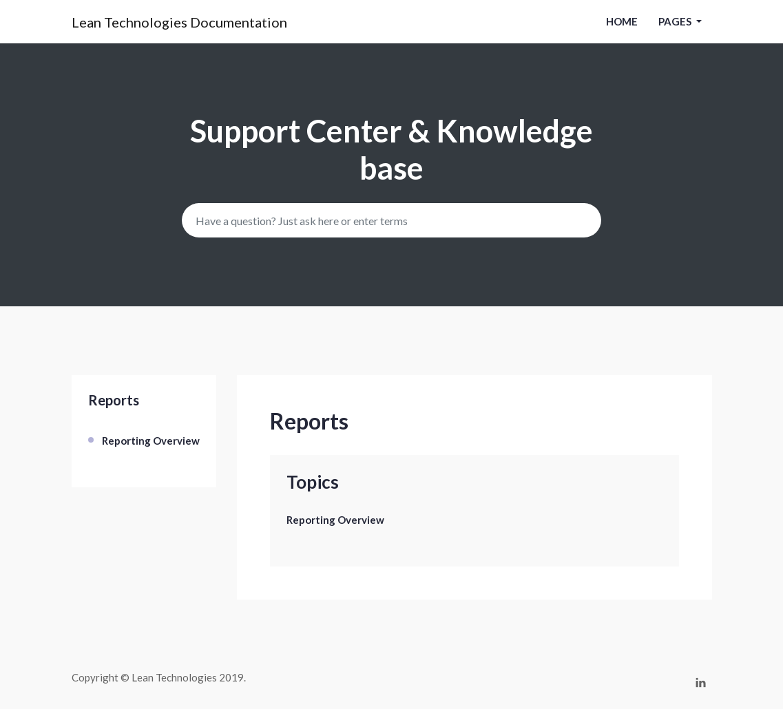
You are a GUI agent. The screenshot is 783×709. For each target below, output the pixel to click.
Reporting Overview (151, 440)
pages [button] (675, 21)
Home (622, 21)
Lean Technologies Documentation (179, 22)
